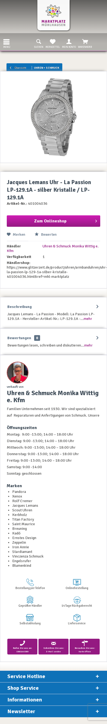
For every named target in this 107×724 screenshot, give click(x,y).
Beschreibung (19, 306)
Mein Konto (69, 43)
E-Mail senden (53, 646)
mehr (88, 318)
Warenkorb (85, 43)
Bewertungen (19, 338)
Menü (6, 43)
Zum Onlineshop (65, 220)
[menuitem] (5, 42)
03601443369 (22, 646)
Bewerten (46, 234)
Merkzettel (53, 43)
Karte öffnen (84, 646)
